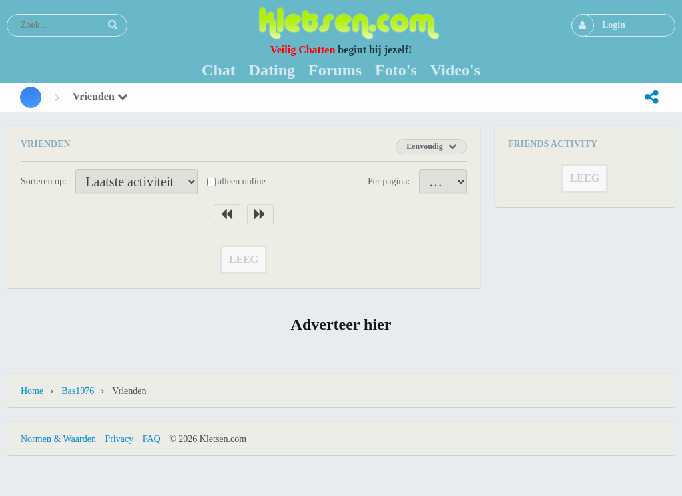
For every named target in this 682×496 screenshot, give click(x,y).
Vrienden (100, 96)
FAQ (152, 439)
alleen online (242, 181)
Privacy (119, 439)
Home (32, 391)
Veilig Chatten (303, 49)
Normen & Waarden (58, 439)
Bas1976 (77, 391)
